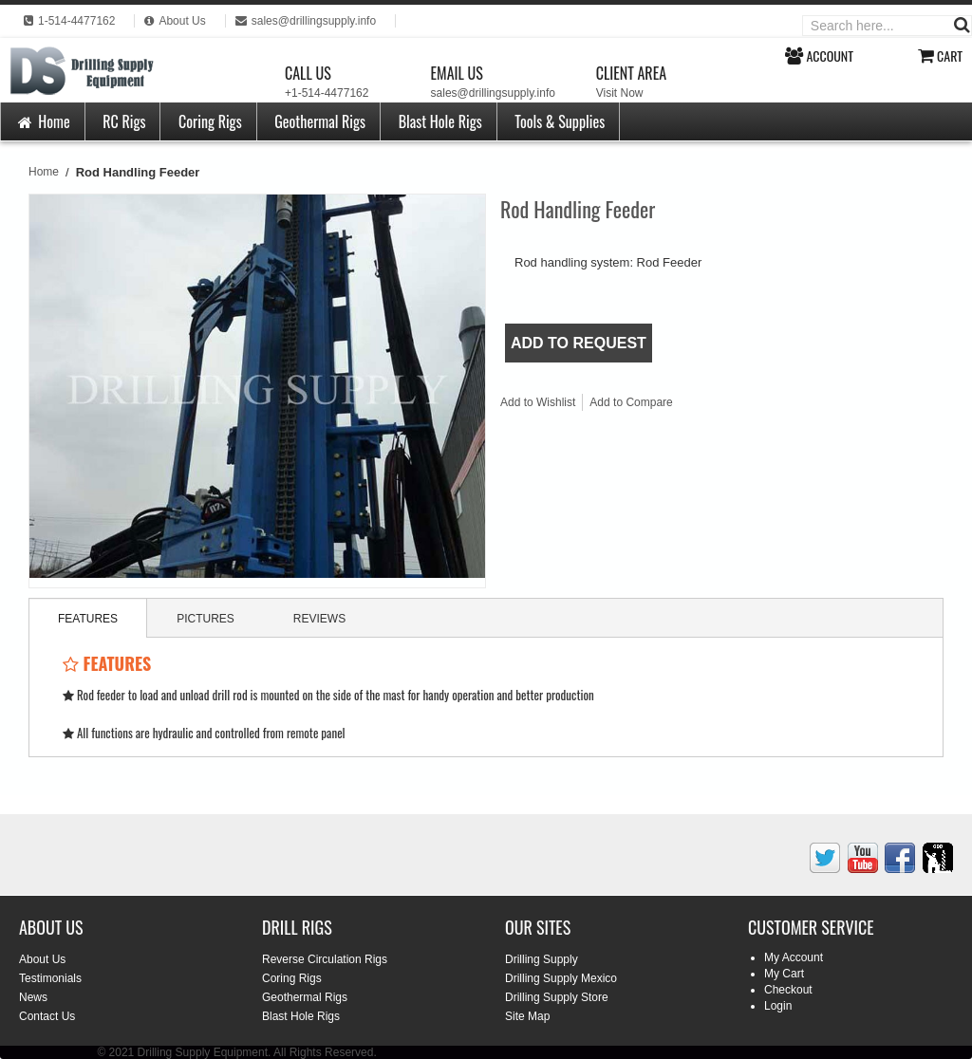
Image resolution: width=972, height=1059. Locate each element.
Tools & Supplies (559, 121)
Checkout (788, 989)
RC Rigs (124, 121)
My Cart (784, 973)
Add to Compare (630, 402)
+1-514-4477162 (326, 93)
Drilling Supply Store (556, 997)
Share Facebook (750, 406)
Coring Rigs (210, 121)
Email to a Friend (713, 406)
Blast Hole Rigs (440, 121)
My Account (793, 957)
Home (42, 121)
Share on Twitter (788, 406)
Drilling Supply (541, 959)
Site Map (527, 1016)
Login (778, 1006)
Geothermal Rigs (319, 121)
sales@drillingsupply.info (493, 93)
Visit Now (620, 93)
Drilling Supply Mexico (561, 978)
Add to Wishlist (537, 402)
